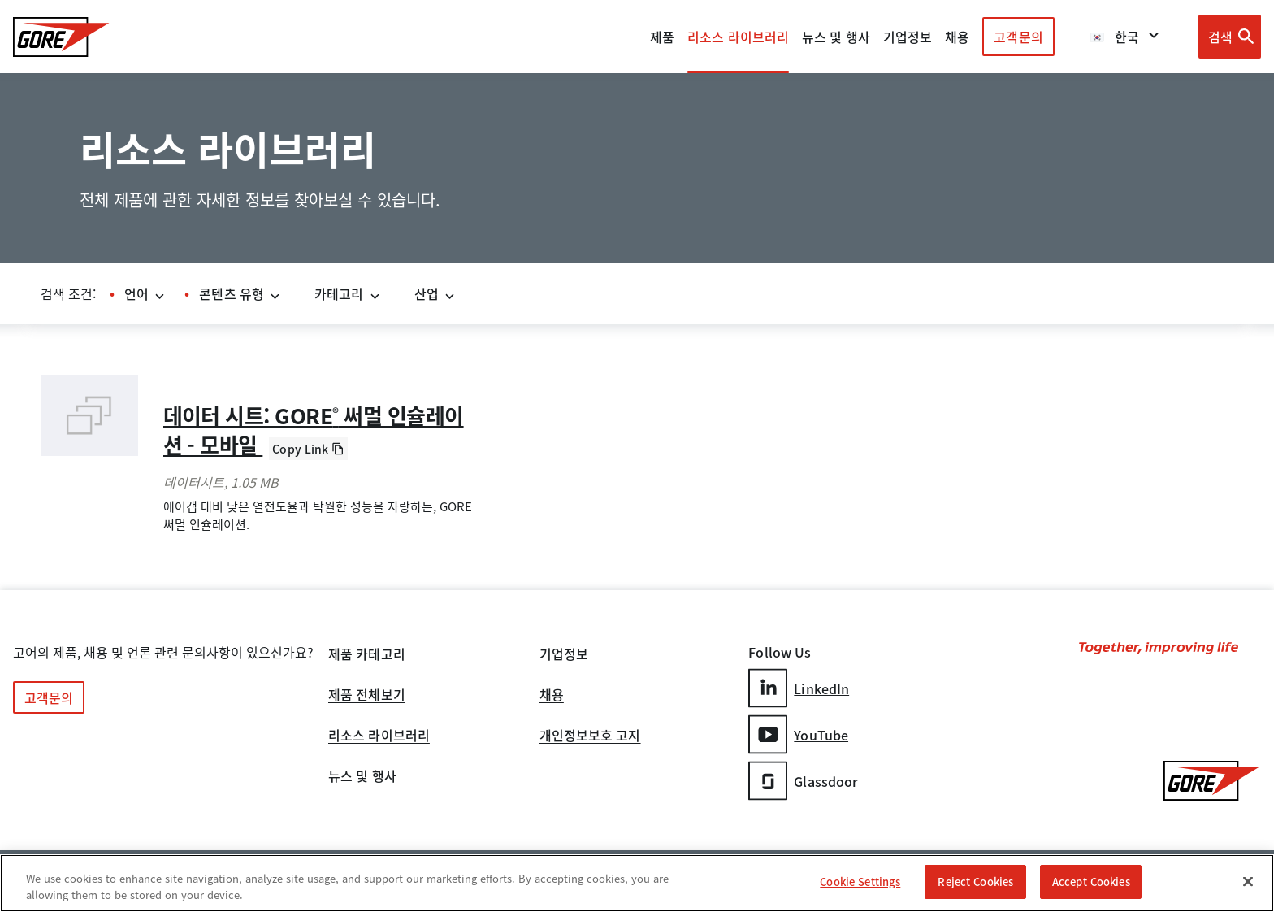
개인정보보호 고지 (590, 736)
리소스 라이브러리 (379, 736)
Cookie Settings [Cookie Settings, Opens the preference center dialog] (860, 881)
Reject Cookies (975, 881)
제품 (662, 36)
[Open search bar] (1229, 37)
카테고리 (347, 293)
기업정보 (564, 655)
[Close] (1248, 881)
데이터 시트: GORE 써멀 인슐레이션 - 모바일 (313, 430)
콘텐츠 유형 (240, 293)
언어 (145, 293)
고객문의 (1018, 36)
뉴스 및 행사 (362, 777)
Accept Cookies (1091, 881)
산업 (435, 293)
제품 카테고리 (366, 655)
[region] (637, 883)
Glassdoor (803, 781)
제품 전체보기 (366, 696)
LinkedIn (798, 688)
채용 (552, 696)
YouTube (798, 734)
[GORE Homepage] (61, 37)
